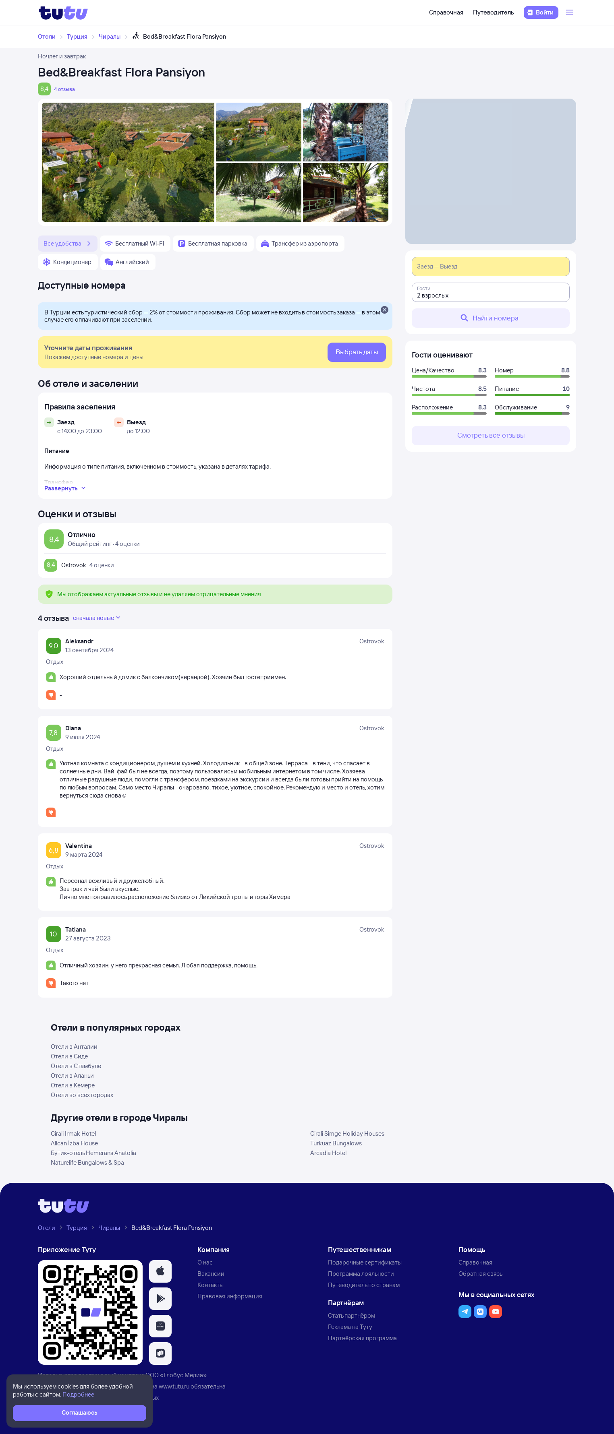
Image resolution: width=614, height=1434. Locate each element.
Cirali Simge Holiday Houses (347, 1133)
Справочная (446, 12)
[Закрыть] (384, 310)
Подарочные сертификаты (365, 1262)
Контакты (210, 1285)
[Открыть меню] (570, 12)
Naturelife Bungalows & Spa (87, 1162)
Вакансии (210, 1273)
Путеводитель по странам (364, 1285)
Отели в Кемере (73, 1085)
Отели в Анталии (74, 1046)
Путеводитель (493, 12)
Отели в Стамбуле (76, 1066)
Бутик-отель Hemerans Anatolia (93, 1153)
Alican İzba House (74, 1143)
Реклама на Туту (350, 1327)
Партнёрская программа (362, 1338)
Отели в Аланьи (72, 1075)
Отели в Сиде (69, 1056)
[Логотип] (63, 12)
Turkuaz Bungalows (336, 1143)
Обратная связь (480, 1273)
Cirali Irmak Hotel (73, 1133)
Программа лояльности (361, 1273)
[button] (160, 1271)
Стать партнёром (351, 1315)
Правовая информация (229, 1296)
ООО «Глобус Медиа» (176, 1375)
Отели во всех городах (82, 1095)
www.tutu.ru (174, 1386)
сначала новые (97, 618)
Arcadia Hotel (328, 1153)
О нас (205, 1262)
